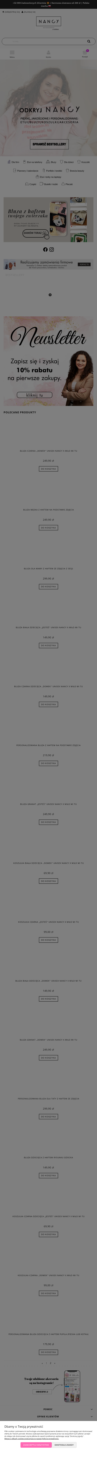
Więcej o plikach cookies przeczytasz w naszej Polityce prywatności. (31, 1438)
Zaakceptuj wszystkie (36, 1445)
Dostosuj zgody (64, 1445)
